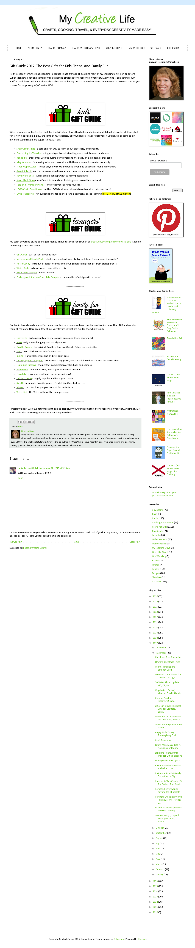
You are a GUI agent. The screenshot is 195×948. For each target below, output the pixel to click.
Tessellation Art (174, 338)
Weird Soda (22, 268)
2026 (155, 596)
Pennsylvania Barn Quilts (167, 760)
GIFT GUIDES (173, 48)
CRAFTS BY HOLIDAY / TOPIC (86, 48)
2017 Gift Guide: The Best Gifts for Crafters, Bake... (168, 709)
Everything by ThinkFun (29, 153)
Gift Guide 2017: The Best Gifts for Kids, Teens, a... (168, 718)
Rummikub (22, 369)
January (160, 874)
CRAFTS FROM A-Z (57, 48)
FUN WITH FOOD (136, 48)
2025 (155, 601)
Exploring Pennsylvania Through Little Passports (168, 754)
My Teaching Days (161, 548)
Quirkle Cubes (24, 347)
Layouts (156, 535)
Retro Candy (23, 263)
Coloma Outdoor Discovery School (165, 700)
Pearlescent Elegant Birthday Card (165, 668)
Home (76, 542)
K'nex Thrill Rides (25, 180)
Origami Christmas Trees (167, 662)
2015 (155, 886)
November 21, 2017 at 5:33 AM (55, 468)
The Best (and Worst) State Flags (173, 377)
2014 (155, 891)
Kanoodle (21, 157)
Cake (154, 514)
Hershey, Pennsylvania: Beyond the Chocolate (167, 790)
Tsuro (19, 351)
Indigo (19, 356)
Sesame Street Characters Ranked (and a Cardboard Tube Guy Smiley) (166, 305)
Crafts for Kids (159, 527)
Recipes (156, 573)
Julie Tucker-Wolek (28, 468)
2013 (155, 896)
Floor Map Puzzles (26, 166)
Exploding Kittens (26, 365)
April (158, 859)
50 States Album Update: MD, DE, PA (167, 684)
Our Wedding (159, 556)
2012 (155, 902)
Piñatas (155, 565)
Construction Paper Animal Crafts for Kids (174, 450)
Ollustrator (119, 939)
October (160, 828)
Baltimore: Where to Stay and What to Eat (167, 767)
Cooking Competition (163, 522)
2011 (155, 907)
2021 (155, 622)
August (159, 838)
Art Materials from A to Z (173, 412)
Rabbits (155, 569)
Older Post (134, 542)
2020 (155, 627)
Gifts (20, 427)
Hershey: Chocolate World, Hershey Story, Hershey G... (168, 800)
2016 (155, 881)
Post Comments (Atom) (35, 548)
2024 (155, 607)
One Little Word (160, 552)
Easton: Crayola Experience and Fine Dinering (168, 809)
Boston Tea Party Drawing (174, 358)
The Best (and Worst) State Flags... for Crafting (173, 470)
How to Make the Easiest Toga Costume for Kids (174, 397)
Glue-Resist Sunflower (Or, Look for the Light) (168, 676)
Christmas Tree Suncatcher (168, 657)
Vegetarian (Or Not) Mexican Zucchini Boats (168, 692)
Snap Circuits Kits (25, 148)
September (161, 833)
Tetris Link (21, 392)
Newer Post (16, 542)
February (160, 869)
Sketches (156, 577)
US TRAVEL (156, 48)
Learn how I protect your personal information (164, 494)
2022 (155, 617)
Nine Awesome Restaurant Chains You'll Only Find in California (174, 325)
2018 (155, 638)
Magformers (23, 162)
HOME (19, 48)
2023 (155, 612)
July (158, 843)
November (161, 653)
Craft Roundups (163, 740)
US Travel (156, 581)
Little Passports (25, 193)
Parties (155, 560)
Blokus (20, 387)
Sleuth (20, 383)
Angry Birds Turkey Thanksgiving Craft (166, 734)
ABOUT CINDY (35, 48)
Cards (155, 518)
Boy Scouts (157, 510)
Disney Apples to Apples (29, 360)
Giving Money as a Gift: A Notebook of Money (167, 746)
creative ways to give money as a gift (111, 241)
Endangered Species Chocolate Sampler (38, 277)
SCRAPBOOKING (114, 48)
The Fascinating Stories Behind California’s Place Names (174, 433)
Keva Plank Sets (25, 175)
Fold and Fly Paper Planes (30, 184)
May (158, 854)
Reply (20, 478)
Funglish (21, 374)
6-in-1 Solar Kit (24, 171)
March (159, 864)
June (158, 848)
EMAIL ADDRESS (158, 160)
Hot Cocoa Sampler (26, 272)
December (161, 647)
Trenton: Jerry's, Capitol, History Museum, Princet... (167, 818)
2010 (155, 912)
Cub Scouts (157, 531)
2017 (155, 643)
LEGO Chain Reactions (28, 189)
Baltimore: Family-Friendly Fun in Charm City (168, 775)
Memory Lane (159, 543)
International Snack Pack (30, 259)
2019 (155, 633)
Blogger (142, 939)
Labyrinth (21, 338)
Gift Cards (21, 254)
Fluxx (19, 342)
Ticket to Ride (24, 378)
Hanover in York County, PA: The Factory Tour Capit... (169, 783)
